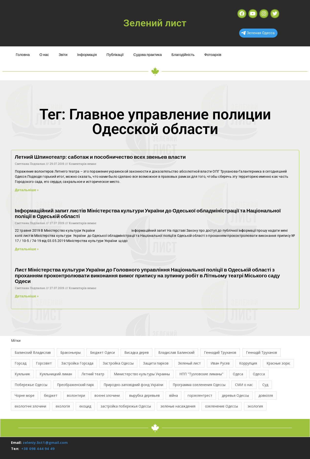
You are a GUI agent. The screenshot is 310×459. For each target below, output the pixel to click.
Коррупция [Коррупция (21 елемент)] (248, 363)
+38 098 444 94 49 (37, 448)
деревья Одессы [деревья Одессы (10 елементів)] (235, 395)
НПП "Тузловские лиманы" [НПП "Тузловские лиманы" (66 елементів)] (201, 374)
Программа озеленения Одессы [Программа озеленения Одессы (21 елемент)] (199, 384)
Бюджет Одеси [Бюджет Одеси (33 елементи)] (102, 352)
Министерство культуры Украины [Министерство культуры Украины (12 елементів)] (142, 374)
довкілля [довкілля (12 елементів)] (265, 395)
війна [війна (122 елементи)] (173, 395)
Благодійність (182, 54)
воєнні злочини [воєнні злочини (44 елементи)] (107, 395)
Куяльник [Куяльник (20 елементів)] (22, 374)
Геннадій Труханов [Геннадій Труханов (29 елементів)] (261, 352)
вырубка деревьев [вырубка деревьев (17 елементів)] (144, 395)
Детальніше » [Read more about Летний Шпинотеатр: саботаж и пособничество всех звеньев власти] (27, 190)
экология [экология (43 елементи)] (255, 406)
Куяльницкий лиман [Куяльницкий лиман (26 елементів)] (56, 374)
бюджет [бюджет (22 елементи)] (50, 395)
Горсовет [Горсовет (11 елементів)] (44, 363)
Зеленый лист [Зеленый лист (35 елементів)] (189, 363)
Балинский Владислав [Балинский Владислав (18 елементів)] (33, 352)
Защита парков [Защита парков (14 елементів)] (156, 363)
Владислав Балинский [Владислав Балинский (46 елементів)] (176, 352)
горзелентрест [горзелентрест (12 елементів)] (200, 395)
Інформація (87, 54)
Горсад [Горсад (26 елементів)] (20, 363)
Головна (23, 54)
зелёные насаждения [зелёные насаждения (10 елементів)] (177, 406)
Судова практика (147, 54)
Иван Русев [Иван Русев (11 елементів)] (220, 363)
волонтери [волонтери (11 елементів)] (76, 395)
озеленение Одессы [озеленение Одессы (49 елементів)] (221, 406)
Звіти (63, 54)
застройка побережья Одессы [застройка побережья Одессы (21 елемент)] (126, 406)
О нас (44, 54)
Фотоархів (212, 54)
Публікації (115, 54)
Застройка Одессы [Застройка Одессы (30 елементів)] (118, 363)
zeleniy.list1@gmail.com (45, 442)
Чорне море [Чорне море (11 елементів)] (24, 395)
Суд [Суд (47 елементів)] (265, 384)
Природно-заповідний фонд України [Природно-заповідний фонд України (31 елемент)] (133, 384)
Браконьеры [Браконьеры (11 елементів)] (70, 352)
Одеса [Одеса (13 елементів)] (238, 374)
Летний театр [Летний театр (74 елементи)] (93, 374)
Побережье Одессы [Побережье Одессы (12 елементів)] (31, 384)
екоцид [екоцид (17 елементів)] (85, 406)
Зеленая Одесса (258, 33)
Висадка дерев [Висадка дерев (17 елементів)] (136, 352)
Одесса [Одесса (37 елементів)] (259, 374)
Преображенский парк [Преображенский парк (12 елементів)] (75, 384)
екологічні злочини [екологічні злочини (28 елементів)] (30, 406)
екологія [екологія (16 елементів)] (63, 406)
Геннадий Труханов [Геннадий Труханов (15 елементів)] (220, 352)
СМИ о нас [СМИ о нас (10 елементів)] (244, 384)
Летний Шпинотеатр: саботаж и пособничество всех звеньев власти (100, 157)
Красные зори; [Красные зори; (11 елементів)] (278, 363)
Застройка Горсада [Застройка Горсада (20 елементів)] (77, 363)
